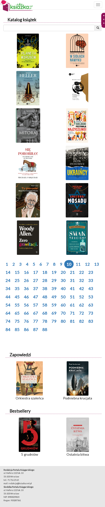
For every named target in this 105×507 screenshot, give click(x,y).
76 (26, 321)
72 (81, 313)
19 (53, 272)
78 (44, 321)
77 (35, 321)
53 (90, 296)
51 (72, 296)
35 (17, 288)
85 (17, 329)
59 (53, 304)
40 (63, 288)
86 (26, 329)
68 (44, 313)
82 (81, 321)
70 (63, 313)
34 (7, 288)
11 (78, 264)
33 (90, 280)
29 (53, 280)
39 (53, 288)
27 (35, 280)
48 (44, 296)
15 (17, 272)
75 (17, 321)
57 (35, 304)
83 (90, 321)
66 (26, 313)
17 (35, 272)
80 (63, 321)
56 (26, 304)
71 (72, 313)
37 (35, 288)
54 (7, 304)
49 (53, 296)
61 (72, 304)
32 (81, 280)
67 (35, 313)
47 (35, 296)
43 (90, 288)
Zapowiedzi (20, 354)
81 (72, 321)
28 (44, 280)
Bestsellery (20, 411)
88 (44, 329)
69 (53, 313)
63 (90, 304)
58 (44, 304)
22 (81, 272)
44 (7, 296)
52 (81, 296)
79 (53, 321)
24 (7, 280)
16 (26, 272)
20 (63, 272)
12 (87, 264)
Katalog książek (22, 19)
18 (44, 272)
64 (7, 313)
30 (63, 280)
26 (26, 280)
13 (96, 264)
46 (26, 296)
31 (72, 280)
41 (72, 288)
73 (90, 313)
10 (68, 264)
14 (7, 272)
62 (81, 304)
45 (17, 296)
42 (81, 288)
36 (26, 288)
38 (44, 288)
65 (17, 313)
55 (17, 304)
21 (72, 272)
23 (90, 272)
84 (7, 329)
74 (7, 321)
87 (35, 329)
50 (63, 296)
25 (17, 280)
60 (63, 304)
